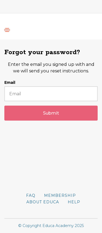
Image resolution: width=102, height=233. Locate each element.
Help (74, 202)
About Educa (42, 202)
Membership (60, 195)
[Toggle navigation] (7, 30)
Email (9, 82)
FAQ (30, 195)
